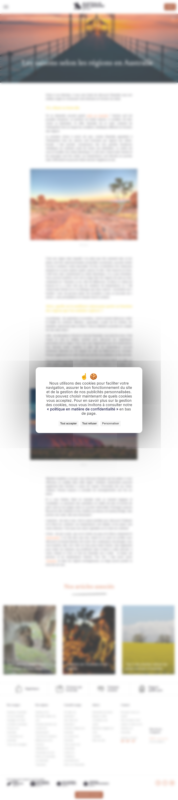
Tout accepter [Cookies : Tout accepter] (68, 423)
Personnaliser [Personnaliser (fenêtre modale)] (110, 423)
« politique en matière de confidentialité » (83, 409)
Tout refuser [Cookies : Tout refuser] (89, 423)
